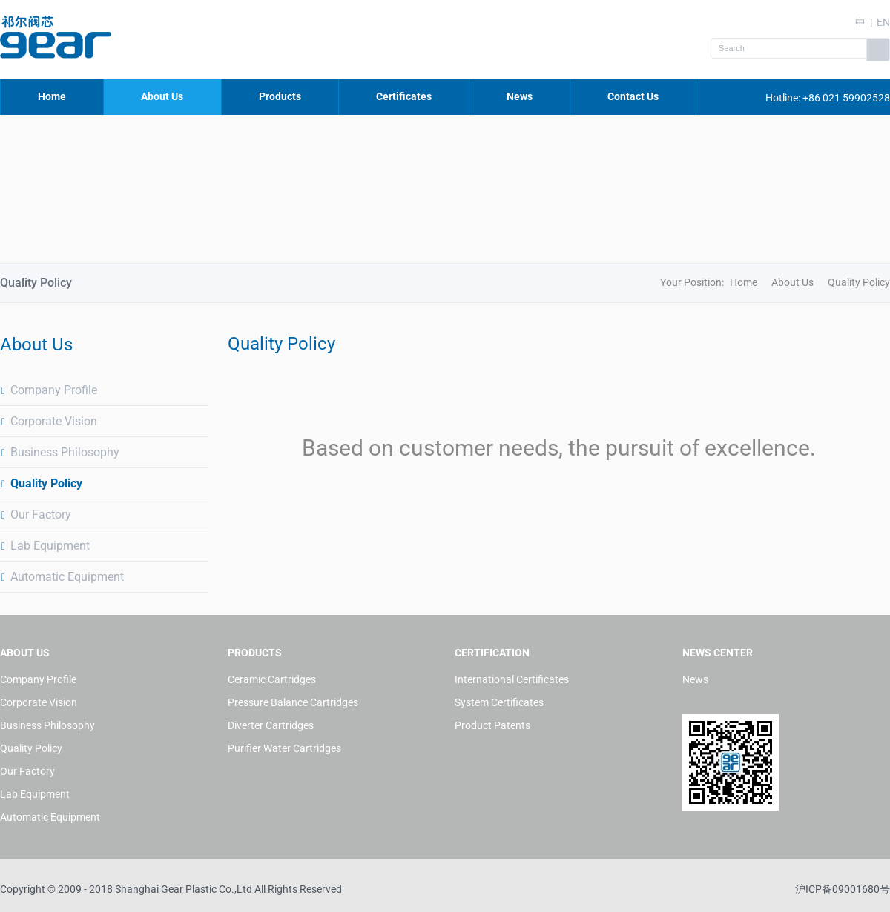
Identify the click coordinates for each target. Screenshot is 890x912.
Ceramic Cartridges (272, 679)
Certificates (404, 96)
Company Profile (48, 390)
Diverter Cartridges (271, 725)
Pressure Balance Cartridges (293, 702)
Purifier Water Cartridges (284, 748)
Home (52, 96)
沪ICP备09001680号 (842, 889)
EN (883, 22)
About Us (162, 96)
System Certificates (499, 702)
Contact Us (633, 96)
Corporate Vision (48, 421)
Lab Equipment (45, 546)
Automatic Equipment (62, 577)
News (520, 96)
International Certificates (512, 679)
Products (280, 96)
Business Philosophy (59, 452)
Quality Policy (41, 483)
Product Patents (492, 725)
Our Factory (35, 514)
